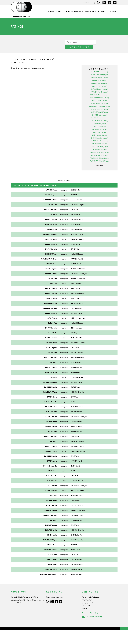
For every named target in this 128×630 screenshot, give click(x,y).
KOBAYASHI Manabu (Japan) (99, 90)
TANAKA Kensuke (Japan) (99, 142)
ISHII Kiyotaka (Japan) (99, 81)
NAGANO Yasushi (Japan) (99, 107)
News (113, 11)
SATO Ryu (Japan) (99, 122)
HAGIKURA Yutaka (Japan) (99, 70)
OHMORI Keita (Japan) (99, 110)
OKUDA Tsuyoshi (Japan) (99, 116)
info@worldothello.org (92, 612)
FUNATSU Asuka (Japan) (99, 67)
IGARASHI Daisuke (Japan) (99, 78)
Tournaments (74, 11)
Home (51, 11)
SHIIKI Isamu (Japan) (99, 130)
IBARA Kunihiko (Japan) (99, 76)
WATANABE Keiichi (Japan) (99, 153)
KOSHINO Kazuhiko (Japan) (99, 93)
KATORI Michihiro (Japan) (99, 84)
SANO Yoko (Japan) (99, 119)
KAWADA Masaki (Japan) (99, 87)
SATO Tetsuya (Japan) (99, 124)
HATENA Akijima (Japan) (99, 73)
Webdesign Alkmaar (19, 626)
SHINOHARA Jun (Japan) (99, 133)
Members (90, 11)
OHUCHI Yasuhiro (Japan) (99, 113)
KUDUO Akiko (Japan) (99, 96)
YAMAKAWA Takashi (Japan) (99, 156)
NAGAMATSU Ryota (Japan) (99, 104)
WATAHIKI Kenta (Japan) (99, 150)
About (60, 11)
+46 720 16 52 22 (90, 608)
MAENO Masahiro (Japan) (99, 99)
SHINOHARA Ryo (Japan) (99, 136)
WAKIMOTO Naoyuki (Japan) (99, 147)
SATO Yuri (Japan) (99, 127)
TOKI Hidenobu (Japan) (99, 145)
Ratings (103, 11)
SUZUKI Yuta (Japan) (99, 139)
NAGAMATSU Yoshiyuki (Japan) (99, 101)
